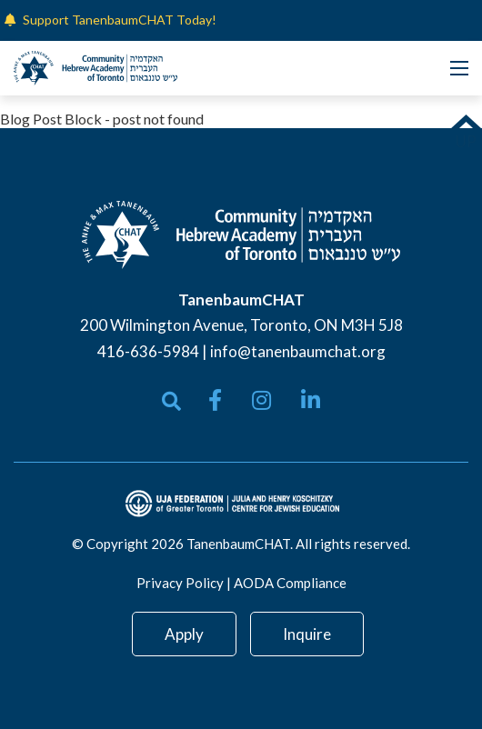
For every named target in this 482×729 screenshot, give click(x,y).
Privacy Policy (180, 582)
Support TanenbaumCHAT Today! (119, 19)
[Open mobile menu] (459, 68)
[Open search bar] (171, 401)
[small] (215, 400)
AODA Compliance (290, 582)
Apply (184, 634)
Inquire (307, 634)
